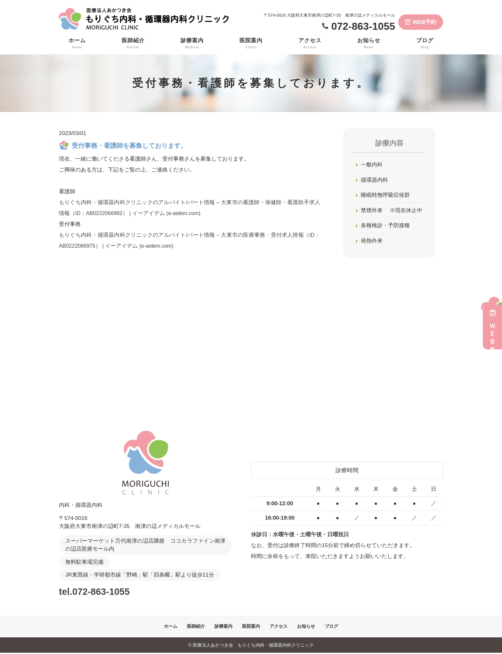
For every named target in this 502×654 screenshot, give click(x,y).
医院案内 (251, 43)
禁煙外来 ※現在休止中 (391, 211)
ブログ (424, 43)
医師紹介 (133, 43)
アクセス (309, 43)
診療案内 (192, 43)
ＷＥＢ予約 (492, 327)
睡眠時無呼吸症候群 (385, 196)
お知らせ (368, 43)
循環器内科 (374, 181)
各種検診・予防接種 (385, 227)
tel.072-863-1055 (100, 592)
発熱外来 (372, 242)
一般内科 (372, 165)
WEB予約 (420, 22)
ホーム (77, 43)
